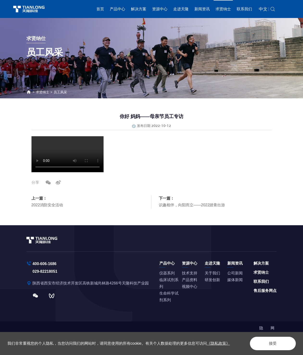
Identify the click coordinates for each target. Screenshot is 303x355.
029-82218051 (44, 271)
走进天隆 (181, 9)
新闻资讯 (202, 9)
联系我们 (244, 9)
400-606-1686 (44, 264)
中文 (263, 9)
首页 (100, 9)
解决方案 (138, 9)
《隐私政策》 (218, 343)
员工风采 (60, 92)
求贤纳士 (223, 9)
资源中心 (159, 9)
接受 (273, 343)
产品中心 (117, 9)
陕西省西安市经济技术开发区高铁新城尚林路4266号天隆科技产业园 (91, 283)
